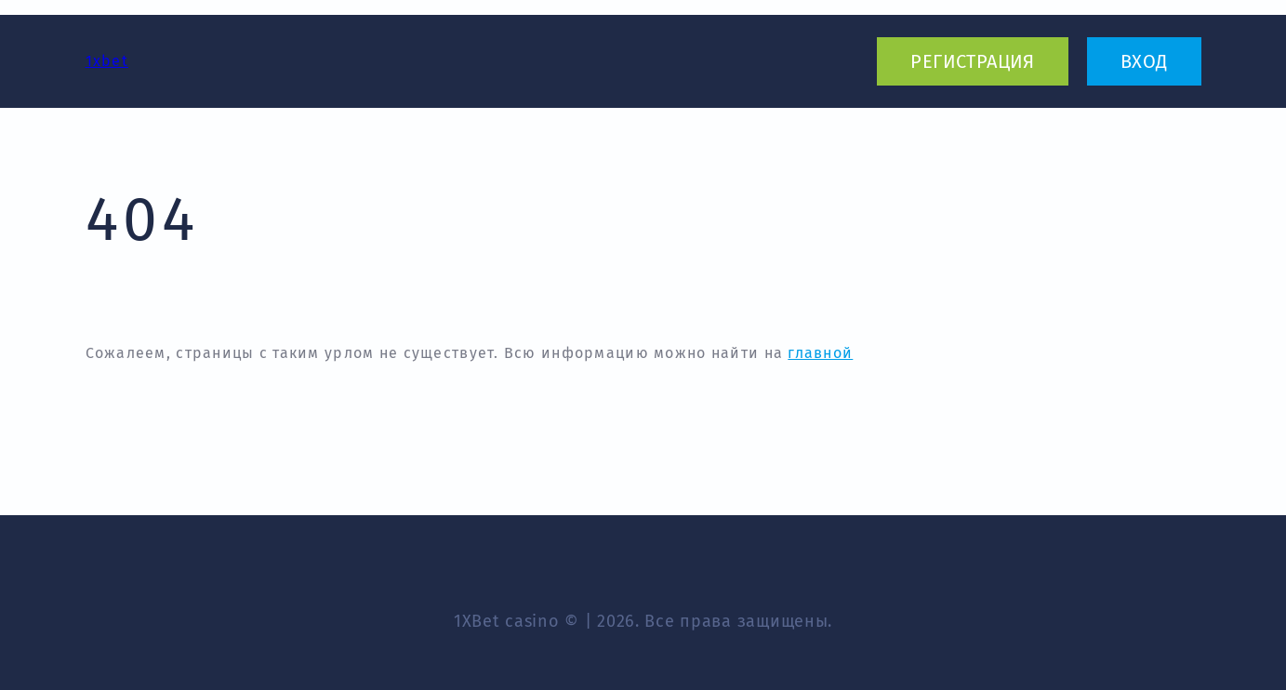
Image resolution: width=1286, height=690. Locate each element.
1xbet (107, 61)
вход (1144, 61)
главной (820, 353)
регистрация (972, 61)
